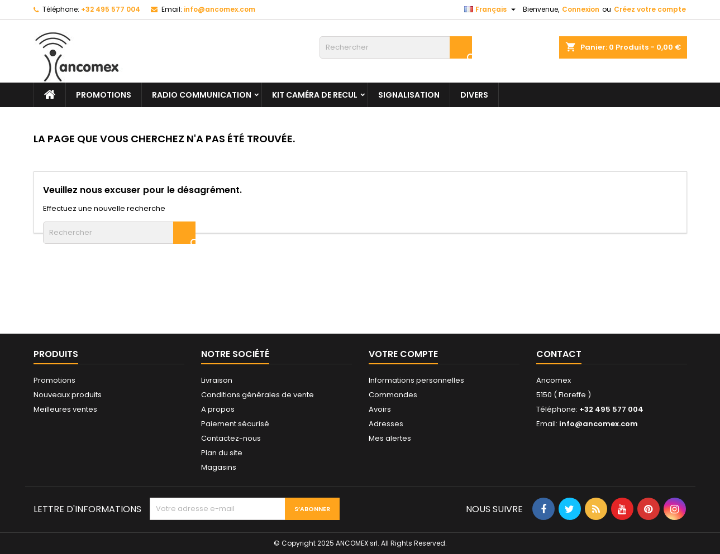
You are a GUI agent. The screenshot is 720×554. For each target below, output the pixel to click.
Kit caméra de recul (314, 94)
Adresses (386, 423)
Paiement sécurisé (235, 423)
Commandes (393, 394)
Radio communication (201, 94)
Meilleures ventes (65, 409)
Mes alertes (390, 438)
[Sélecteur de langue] (491, 9)
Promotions (54, 380)
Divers (474, 94)
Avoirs (380, 409)
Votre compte (403, 354)
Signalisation (409, 94)
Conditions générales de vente (257, 394)
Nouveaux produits (68, 394)
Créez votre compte (650, 9)
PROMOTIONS (103, 94)
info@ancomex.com (219, 9)
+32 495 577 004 (110, 9)
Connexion (580, 9)
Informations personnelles (416, 380)
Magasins (218, 467)
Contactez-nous (231, 438)
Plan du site (221, 452)
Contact (558, 354)
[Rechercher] (396, 47)
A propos (218, 409)
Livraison (216, 380)
